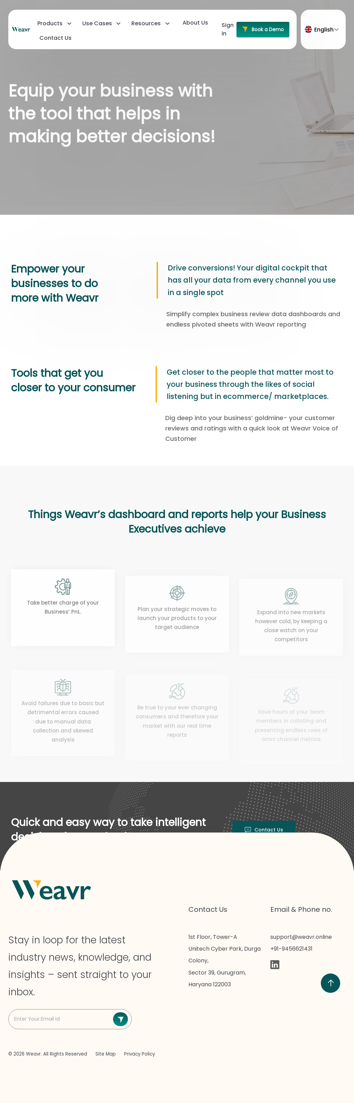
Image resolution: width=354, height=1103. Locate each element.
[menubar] (126, 31)
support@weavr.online (301, 937)
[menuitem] (53, 23)
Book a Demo (263, 29)
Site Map (106, 1054)
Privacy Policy (139, 1054)
